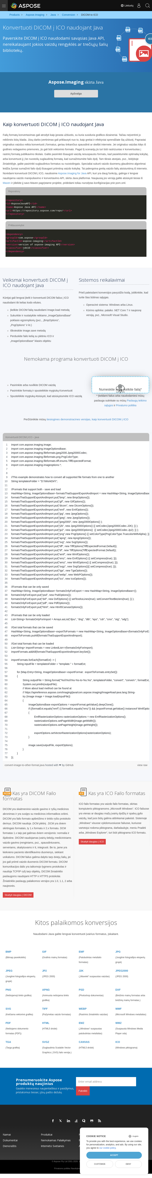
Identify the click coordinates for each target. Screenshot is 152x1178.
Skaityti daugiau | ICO (92, 839)
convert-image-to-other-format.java (25, 765)
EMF (81, 946)
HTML (45, 1017)
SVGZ (45, 1036)
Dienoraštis (9, 1140)
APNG (46, 984)
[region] (76, 601)
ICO (117, 1036)
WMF (118, 1003)
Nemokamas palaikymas (56, 1135)
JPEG (9, 965)
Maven (7, 182)
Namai (7, 1129)
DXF (118, 984)
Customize (100, 1164)
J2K (81, 965)
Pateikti (82, 1085)
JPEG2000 (121, 965)
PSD (81, 984)
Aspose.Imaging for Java (72, 173)
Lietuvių (126, 5)
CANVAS (84, 1036)
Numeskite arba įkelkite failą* (120, 389)
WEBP (83, 1003)
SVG (8, 1003)
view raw (142, 765)
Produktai (46, 1129)
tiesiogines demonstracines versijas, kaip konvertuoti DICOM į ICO (87, 419)
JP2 (44, 965)
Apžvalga (76, 93)
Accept (114, 1155)
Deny (128, 1164)
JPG (118, 946)
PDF (8, 1017)
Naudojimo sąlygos (79, 1163)
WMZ (118, 1017)
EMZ (81, 1017)
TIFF (45, 1003)
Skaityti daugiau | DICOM (18, 892)
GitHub (69, 765)
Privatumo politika (126, 405)
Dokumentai (10, 1135)
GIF (44, 946)
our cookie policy (107, 1148)
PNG (8, 984)
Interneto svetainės (52, 1140)
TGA (8, 1036)
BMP (8, 946)
